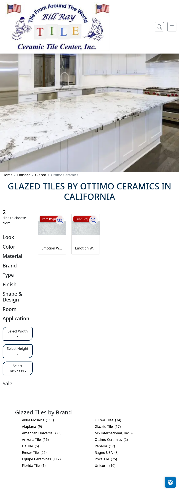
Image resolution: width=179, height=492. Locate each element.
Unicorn (105, 465)
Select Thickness (16, 368)
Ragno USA (107, 452)
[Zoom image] (60, 220)
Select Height (17, 348)
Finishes (23, 175)
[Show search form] (159, 27)
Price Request (51, 219)
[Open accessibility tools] (170, 482)
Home (8, 175)
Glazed (40, 175)
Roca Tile (106, 459)
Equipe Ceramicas (41, 459)
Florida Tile (34, 465)
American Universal (41, 433)
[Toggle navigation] (171, 27)
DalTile (30, 446)
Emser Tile (34, 452)
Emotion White (52, 248)
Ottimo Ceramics (111, 439)
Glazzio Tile (108, 426)
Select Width (18, 331)
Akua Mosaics (38, 420)
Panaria (105, 446)
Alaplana (32, 426)
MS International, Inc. (115, 433)
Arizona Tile (35, 439)
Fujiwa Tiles (108, 420)
